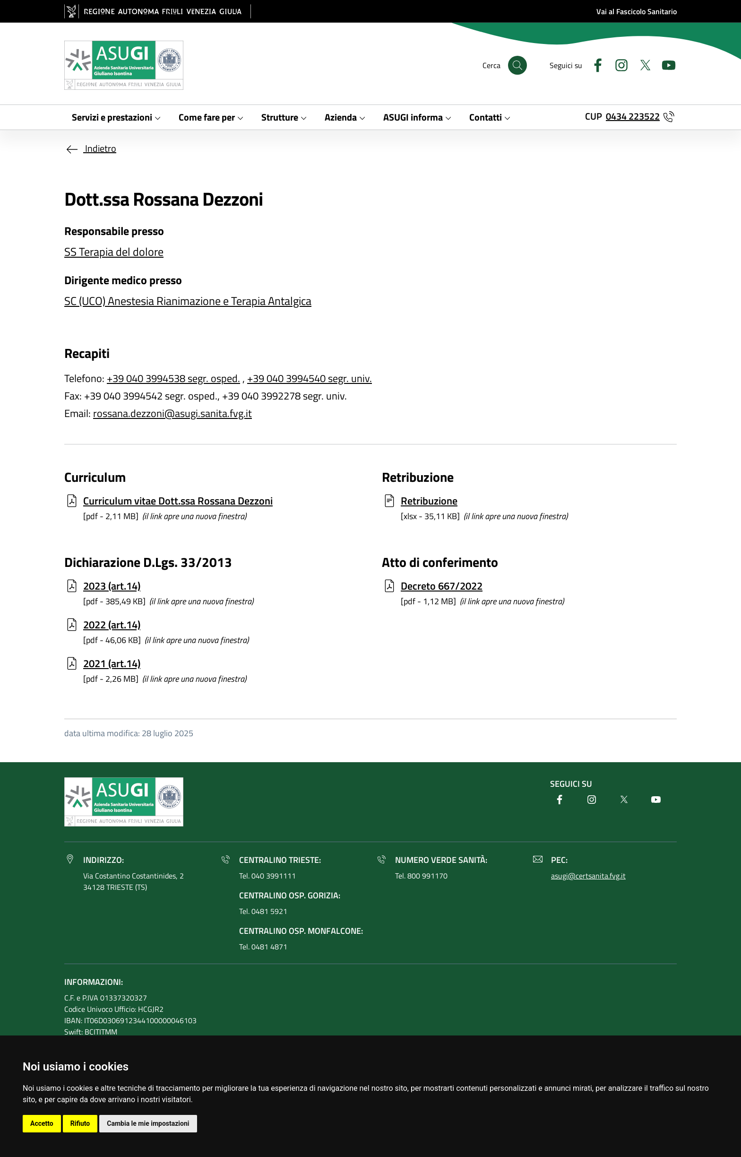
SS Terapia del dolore (114, 251)
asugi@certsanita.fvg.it (588, 875)
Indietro (90, 148)
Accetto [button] (41, 1123)
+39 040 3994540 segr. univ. (309, 378)
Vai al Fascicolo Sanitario (636, 11)
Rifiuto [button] (80, 1123)
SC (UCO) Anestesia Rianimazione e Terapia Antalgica (187, 300)
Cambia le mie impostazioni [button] (148, 1123)
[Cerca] (517, 65)
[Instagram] (617, 64)
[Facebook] (594, 64)
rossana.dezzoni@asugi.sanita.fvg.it (172, 413)
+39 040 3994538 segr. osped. (173, 378)
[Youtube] (665, 64)
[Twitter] (641, 64)
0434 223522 (633, 116)
